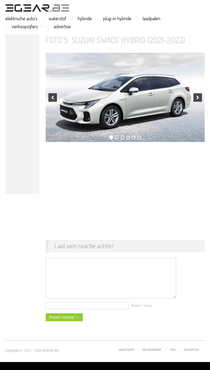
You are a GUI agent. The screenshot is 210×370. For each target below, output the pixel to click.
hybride (85, 18)
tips (173, 357)
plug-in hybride (117, 18)
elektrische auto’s (21, 18)
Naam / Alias (141, 313)
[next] (197, 97)
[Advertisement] (22, 114)
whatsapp (126, 357)
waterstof (57, 18)
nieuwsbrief (152, 357)
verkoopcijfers (25, 26)
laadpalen (151, 18)
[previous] (52, 97)
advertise (62, 26)
